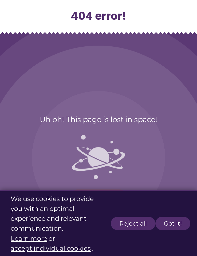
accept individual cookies (51, 248)
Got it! (173, 223)
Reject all (133, 223)
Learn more (29, 238)
